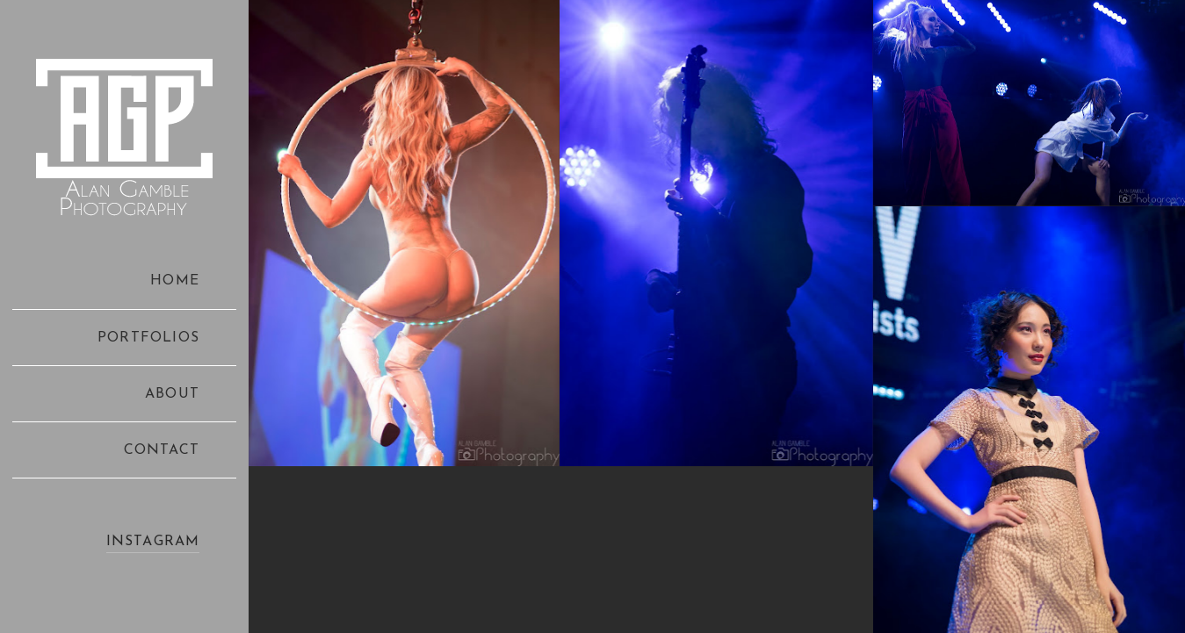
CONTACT (161, 450)
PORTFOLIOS (148, 338)
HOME (174, 281)
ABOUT (172, 394)
